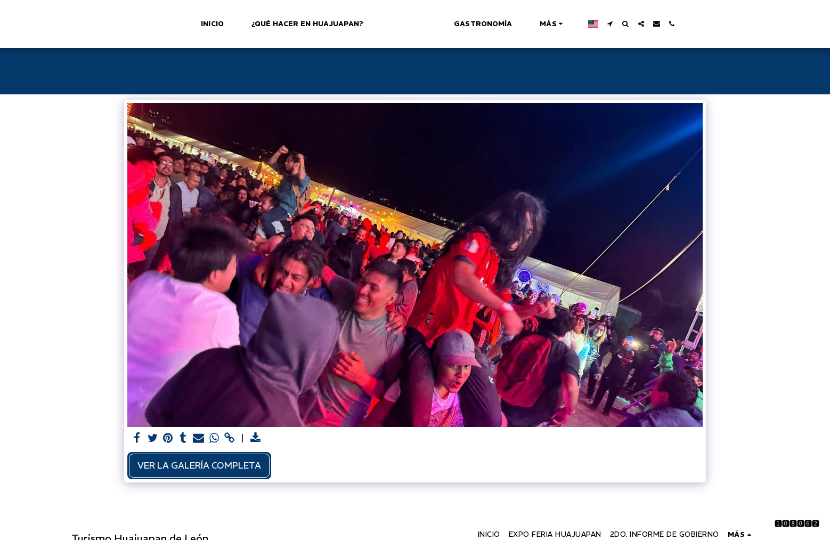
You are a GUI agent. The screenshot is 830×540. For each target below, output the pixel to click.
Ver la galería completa (199, 465)
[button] (657, 23)
